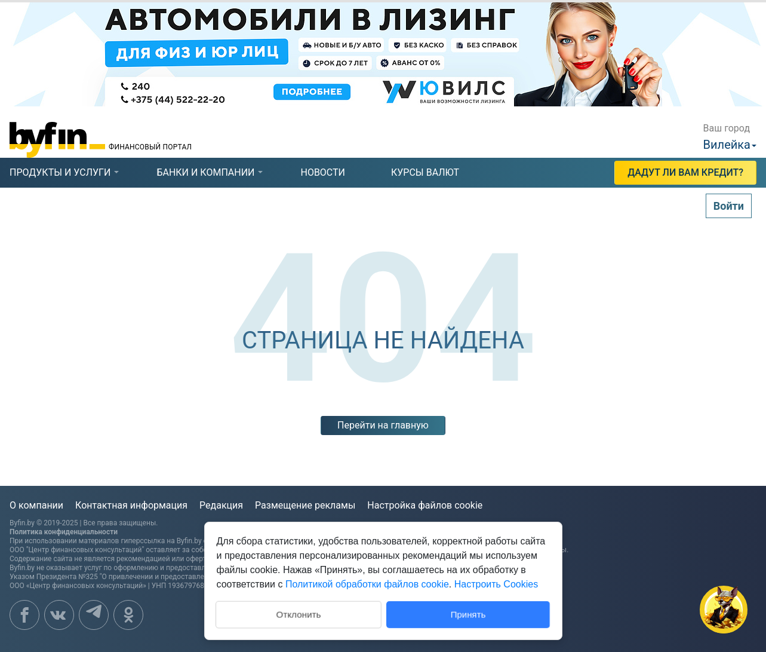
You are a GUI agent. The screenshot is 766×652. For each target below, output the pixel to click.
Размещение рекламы (305, 505)
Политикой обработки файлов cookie (367, 584)
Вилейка (726, 144)
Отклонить (298, 613)
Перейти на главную (383, 425)
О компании (36, 505)
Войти (728, 206)
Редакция (221, 505)
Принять (467, 614)
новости (322, 172)
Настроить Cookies (496, 584)
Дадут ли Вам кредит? (685, 172)
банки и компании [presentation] (205, 172)
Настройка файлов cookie (424, 505)
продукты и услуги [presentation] (60, 172)
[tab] (60, 173)
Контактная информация (131, 505)
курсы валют (425, 172)
